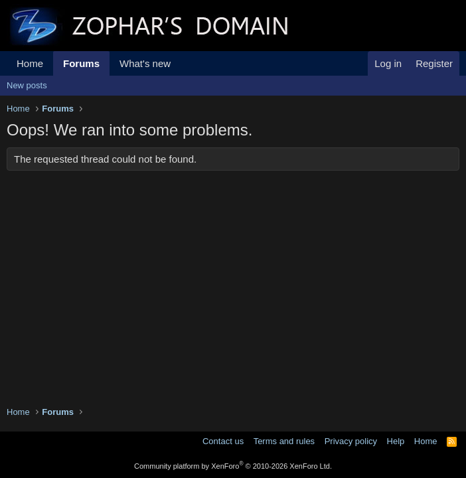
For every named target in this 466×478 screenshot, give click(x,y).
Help (396, 441)
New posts (27, 85)
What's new (145, 63)
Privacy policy (351, 441)
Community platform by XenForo (233, 466)
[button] (181, 63)
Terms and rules (284, 441)
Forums (81, 63)
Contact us (223, 441)
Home (30, 63)
